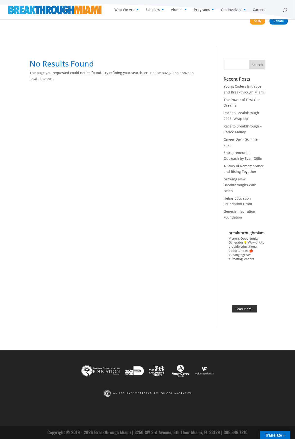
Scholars (153, 10)
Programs (202, 10)
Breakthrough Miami (112, 432)
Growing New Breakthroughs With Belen (240, 185)
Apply (257, 21)
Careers (259, 10)
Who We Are (124, 10)
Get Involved (231, 10)
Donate (278, 21)
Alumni (177, 10)
